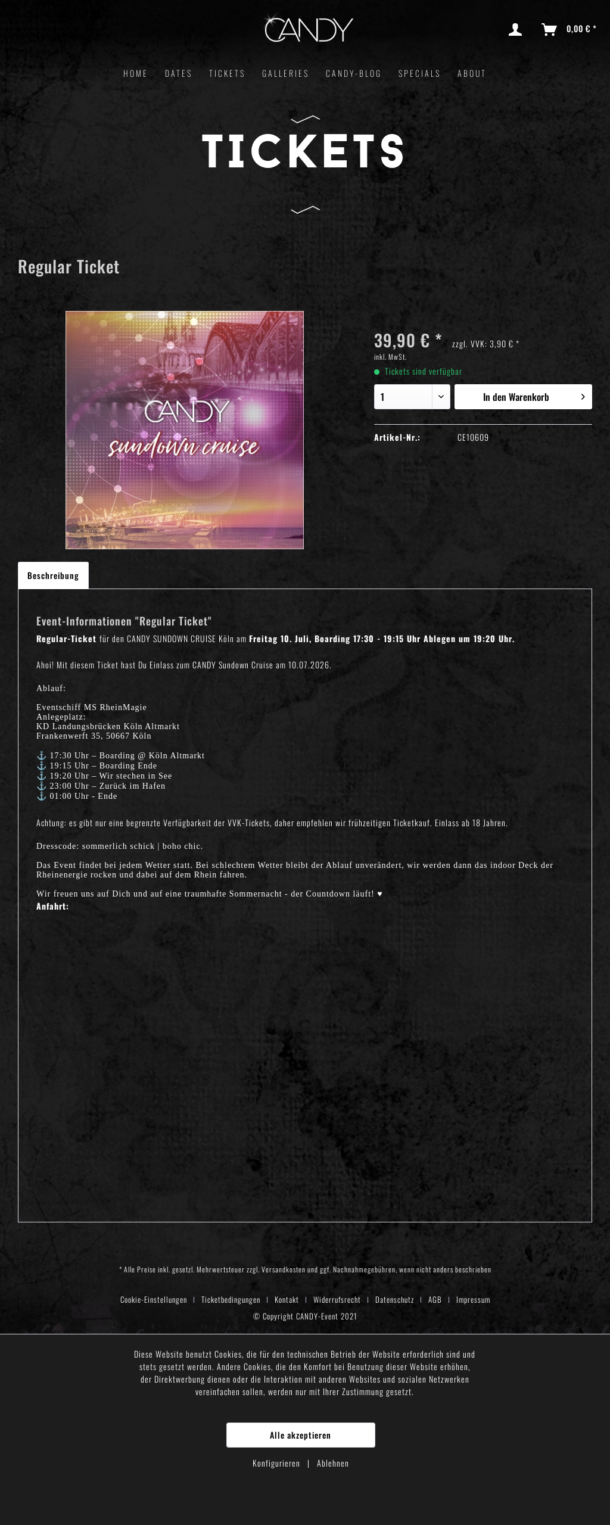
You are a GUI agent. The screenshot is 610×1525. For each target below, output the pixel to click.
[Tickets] (227, 73)
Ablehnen (333, 1462)
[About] (472, 73)
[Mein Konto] (517, 30)
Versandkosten (284, 1269)
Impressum (473, 1299)
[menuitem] (517, 30)
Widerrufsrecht (337, 1299)
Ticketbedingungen (230, 1299)
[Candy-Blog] (354, 73)
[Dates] (179, 73)
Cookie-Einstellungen (153, 1299)
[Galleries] (286, 73)
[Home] (136, 73)
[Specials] (419, 73)
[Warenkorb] (570, 30)
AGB (435, 1299)
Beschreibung (53, 575)
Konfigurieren (278, 1462)
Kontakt (287, 1299)
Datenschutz (394, 1299)
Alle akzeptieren (300, 1434)
